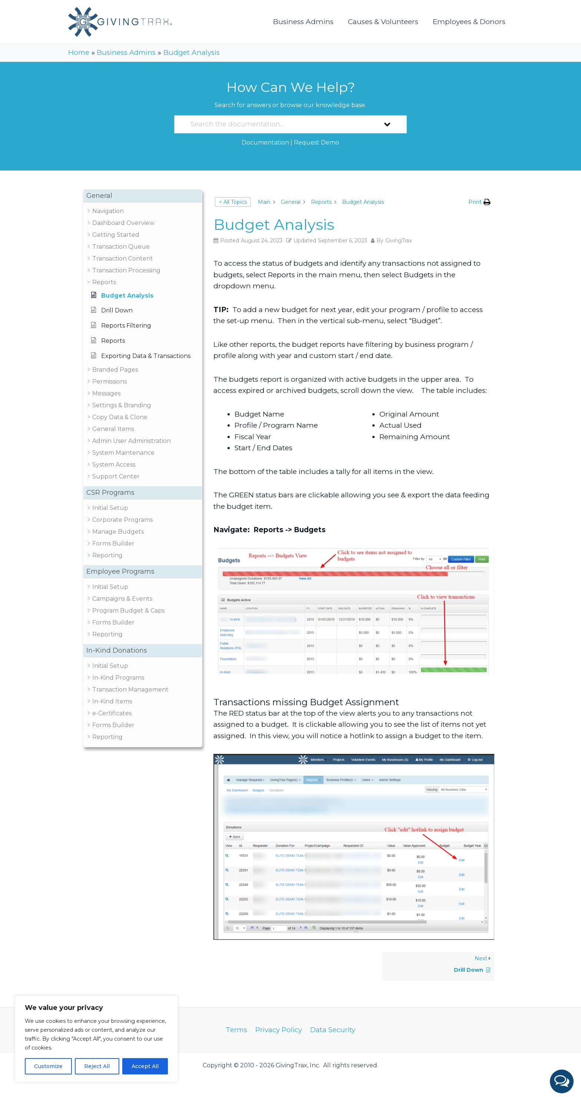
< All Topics (233, 202)
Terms (236, 1029)
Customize (48, 1066)
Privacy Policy (279, 1029)
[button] (562, 1081)
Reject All (97, 1066)
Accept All (145, 1066)
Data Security (333, 1029)
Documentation (265, 142)
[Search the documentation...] (280, 124)
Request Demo (316, 142)
